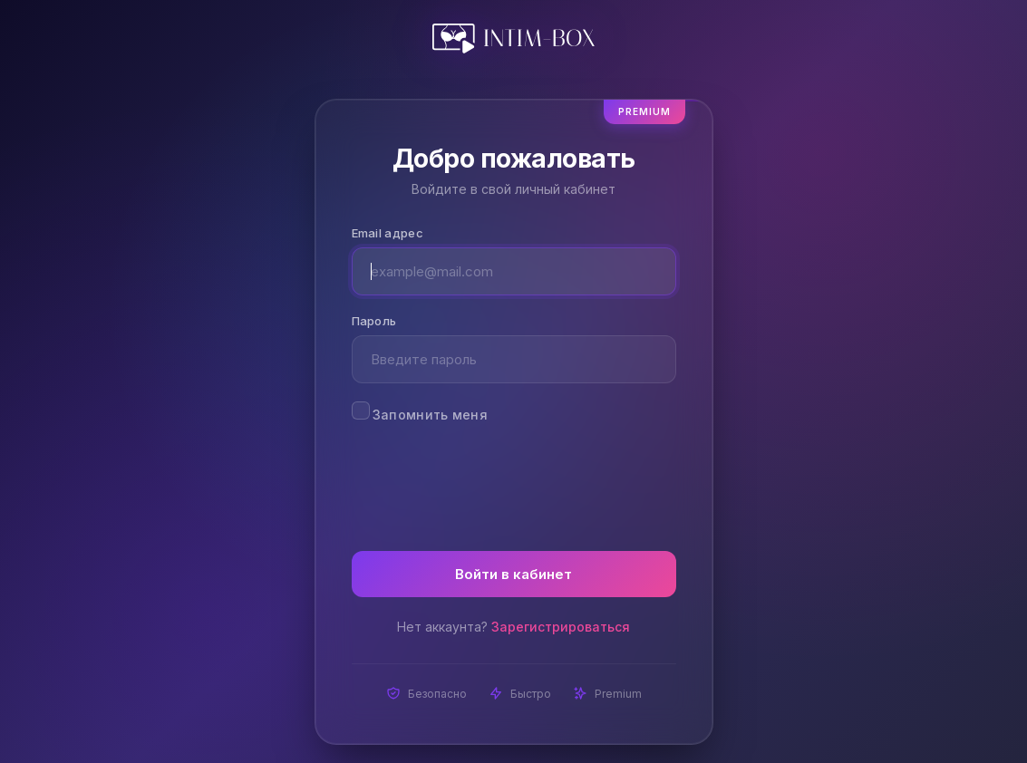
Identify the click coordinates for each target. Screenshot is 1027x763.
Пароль (374, 321)
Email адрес (387, 233)
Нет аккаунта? (513, 626)
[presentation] (514, 475)
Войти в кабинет (513, 574)
